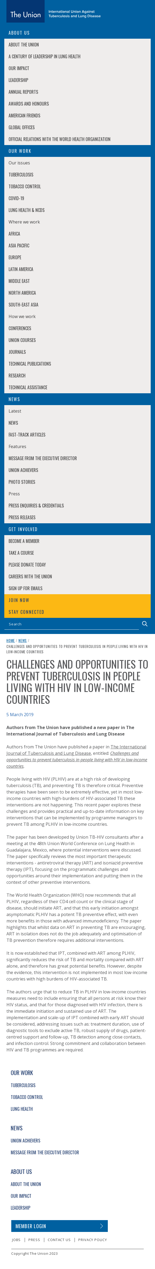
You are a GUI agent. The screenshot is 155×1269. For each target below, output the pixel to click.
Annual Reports (23, 92)
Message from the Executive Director (43, 458)
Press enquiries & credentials (36, 505)
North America (22, 293)
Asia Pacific (19, 245)
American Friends (24, 115)
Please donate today (27, 564)
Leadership (18, 80)
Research (17, 375)
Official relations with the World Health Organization (59, 139)
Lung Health (22, 1109)
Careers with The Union (30, 576)
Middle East (19, 281)
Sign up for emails (25, 588)
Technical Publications (30, 363)
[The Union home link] (53, 11)
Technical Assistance (28, 387)
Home (10, 640)
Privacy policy (92, 1239)
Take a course (21, 553)
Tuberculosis (21, 174)
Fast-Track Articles (27, 434)
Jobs (16, 1239)
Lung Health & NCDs (27, 210)
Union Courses (22, 340)
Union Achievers (23, 470)
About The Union (24, 44)
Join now (19, 600)
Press (34, 1239)
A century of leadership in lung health (44, 56)
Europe (15, 257)
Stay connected (27, 612)
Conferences (20, 328)
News (13, 423)
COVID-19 (16, 198)
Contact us (59, 1239)
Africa (14, 233)
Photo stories (22, 482)
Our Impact (19, 68)
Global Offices (22, 127)
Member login (31, 1226)
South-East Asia (23, 304)
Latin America (21, 269)
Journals (17, 352)
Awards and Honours (29, 103)
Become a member (24, 541)
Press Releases (22, 517)
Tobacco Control (25, 186)
